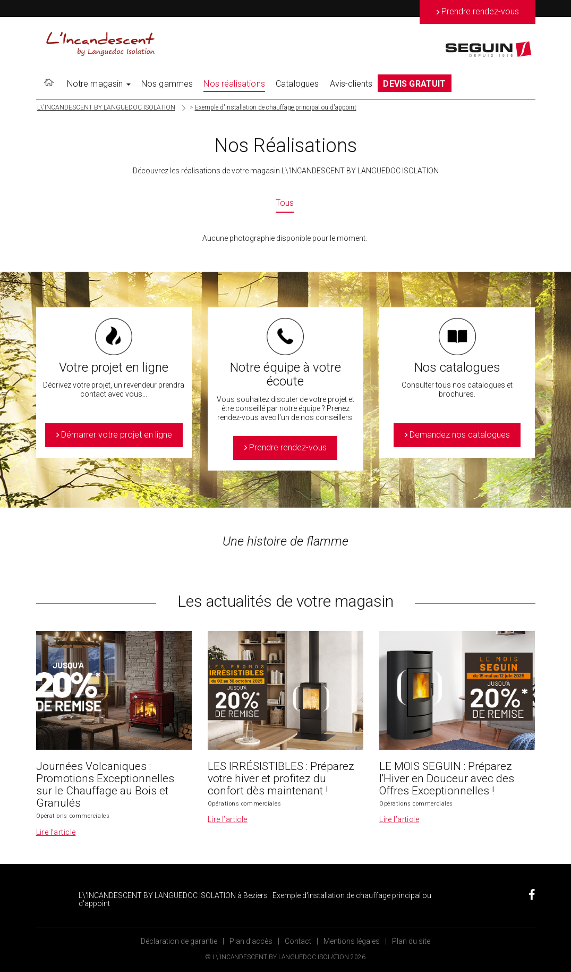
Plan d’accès (250, 941)
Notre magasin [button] (99, 84)
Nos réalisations (234, 84)
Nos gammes (167, 84)
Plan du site (411, 941)
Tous (285, 203)
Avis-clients (351, 84)
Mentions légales (351, 941)
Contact (298, 941)
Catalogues (297, 84)
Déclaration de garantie (179, 941)
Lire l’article (56, 832)
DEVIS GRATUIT (414, 84)
